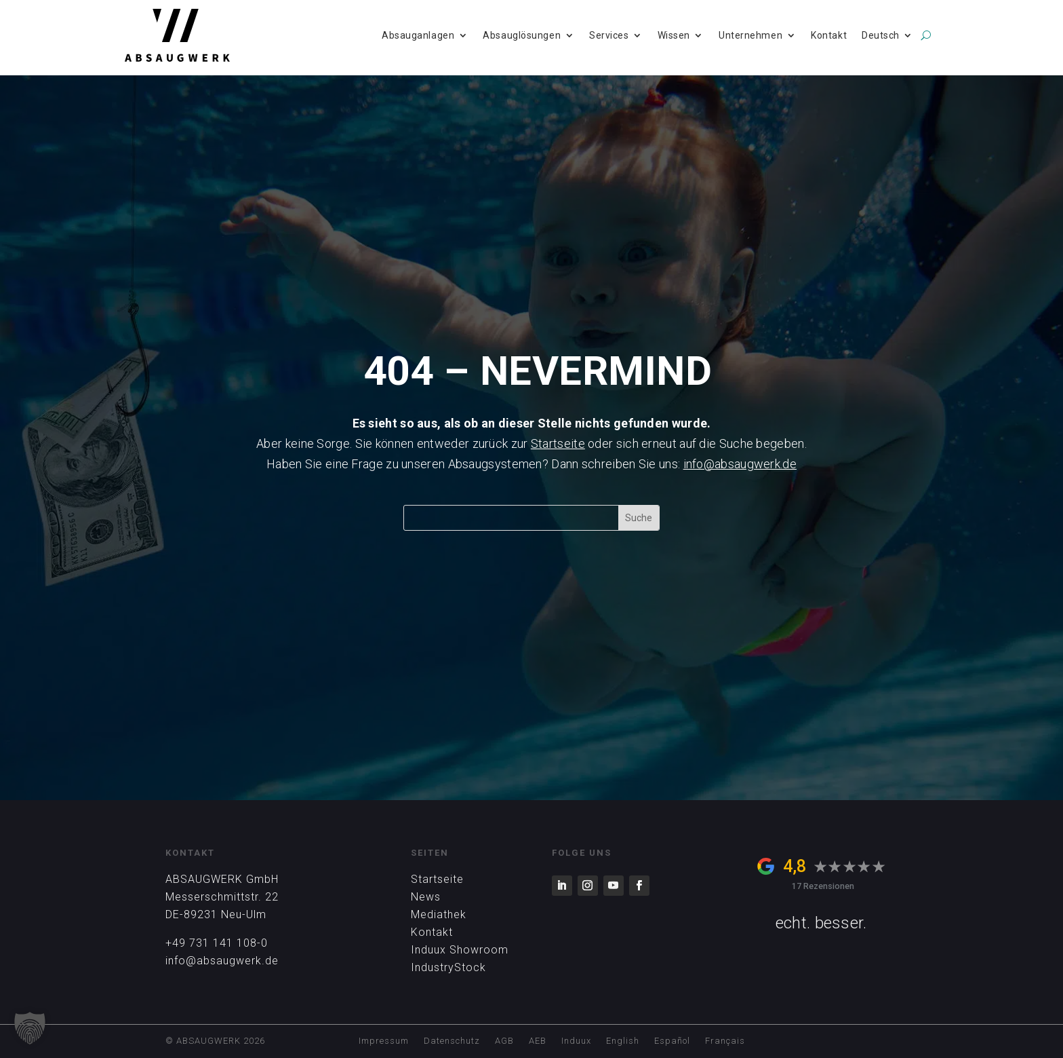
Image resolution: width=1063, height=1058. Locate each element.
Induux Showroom (459, 949)
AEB (537, 1041)
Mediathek (438, 914)
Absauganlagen (418, 35)
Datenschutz (452, 1041)
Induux (576, 1041)
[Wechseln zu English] (622, 1043)
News (426, 896)
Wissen (674, 35)
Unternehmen (750, 35)
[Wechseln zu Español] (672, 1043)
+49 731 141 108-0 (216, 943)
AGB (504, 1041)
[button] (30, 1028)
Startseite (558, 443)
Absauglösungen (522, 35)
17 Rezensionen (823, 886)
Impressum (384, 1041)
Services (608, 35)
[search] (926, 35)
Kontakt (829, 35)
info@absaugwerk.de (740, 464)
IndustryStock (448, 967)
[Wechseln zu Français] (725, 1043)
